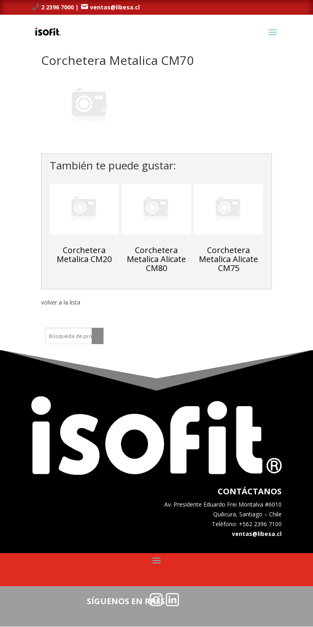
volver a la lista (60, 302)
